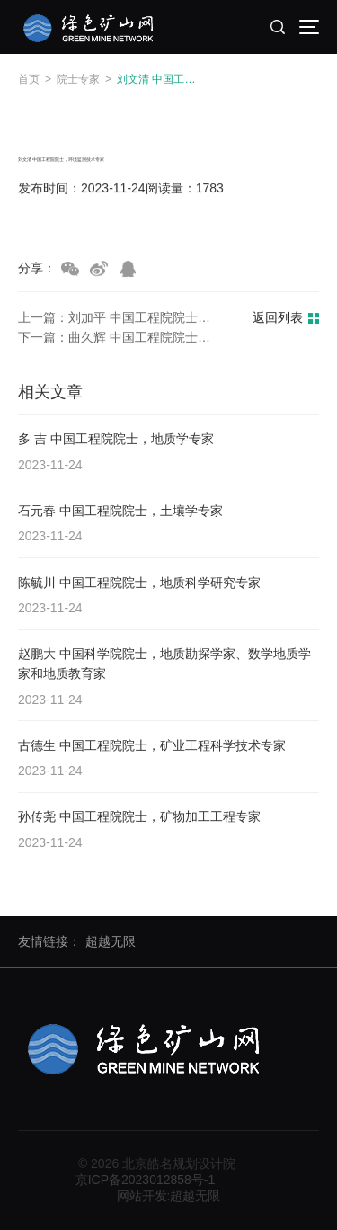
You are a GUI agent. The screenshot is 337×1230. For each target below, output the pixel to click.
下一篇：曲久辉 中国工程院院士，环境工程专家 (120, 339)
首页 (29, 79)
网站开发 (142, 1196)
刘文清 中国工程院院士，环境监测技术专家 (161, 79)
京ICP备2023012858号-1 (145, 1179)
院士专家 (78, 79)
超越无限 (110, 941)
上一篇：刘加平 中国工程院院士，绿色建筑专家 (120, 319)
